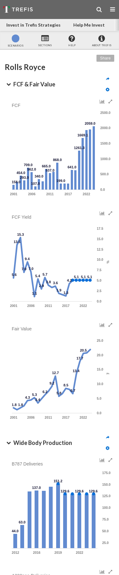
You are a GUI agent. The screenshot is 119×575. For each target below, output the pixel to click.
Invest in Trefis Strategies (33, 25)
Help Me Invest (89, 25)
